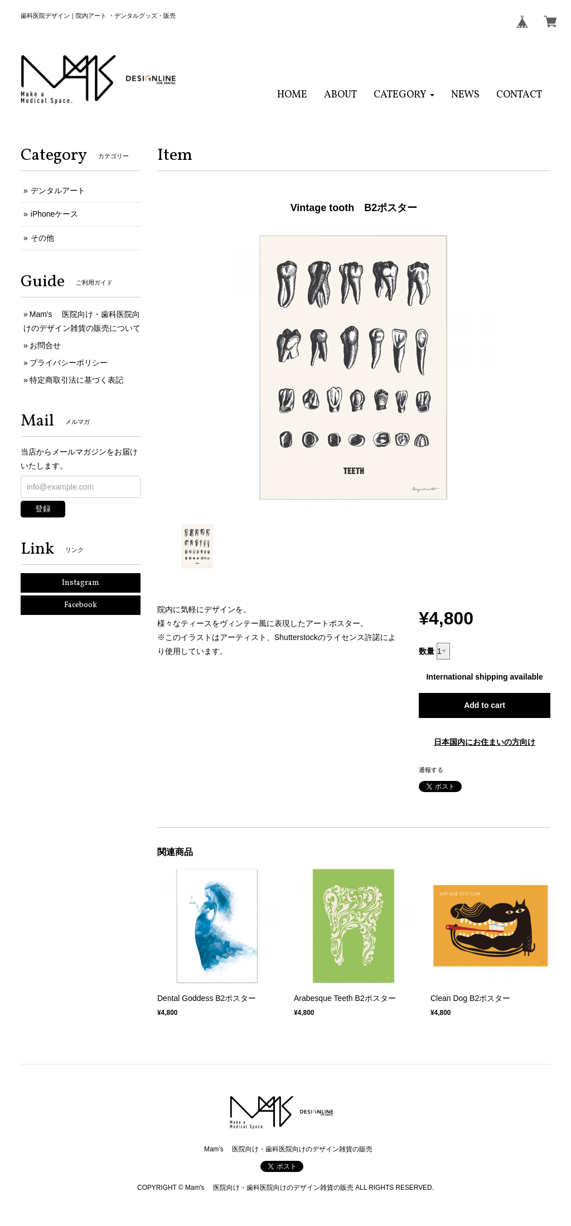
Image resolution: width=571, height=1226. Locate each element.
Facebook (80, 605)
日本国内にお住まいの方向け (484, 741)
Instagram (80, 583)
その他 (42, 237)
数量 (426, 651)
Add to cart (484, 705)
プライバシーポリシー (69, 362)
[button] (404, 95)
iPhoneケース (55, 213)
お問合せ (45, 345)
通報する (431, 769)
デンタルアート (58, 190)
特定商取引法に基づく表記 (76, 379)
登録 (43, 508)
